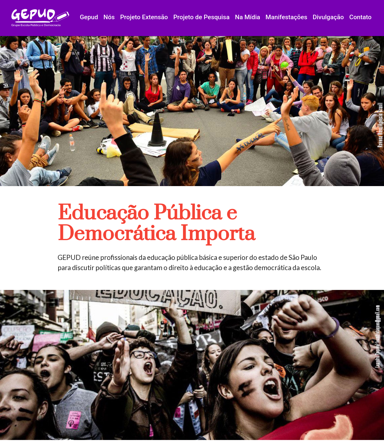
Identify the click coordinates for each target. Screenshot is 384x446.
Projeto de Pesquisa (201, 17)
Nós (109, 17)
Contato (360, 17)
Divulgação (328, 17)
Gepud (89, 17)
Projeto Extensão (144, 17)
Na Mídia (247, 17)
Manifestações (286, 17)
